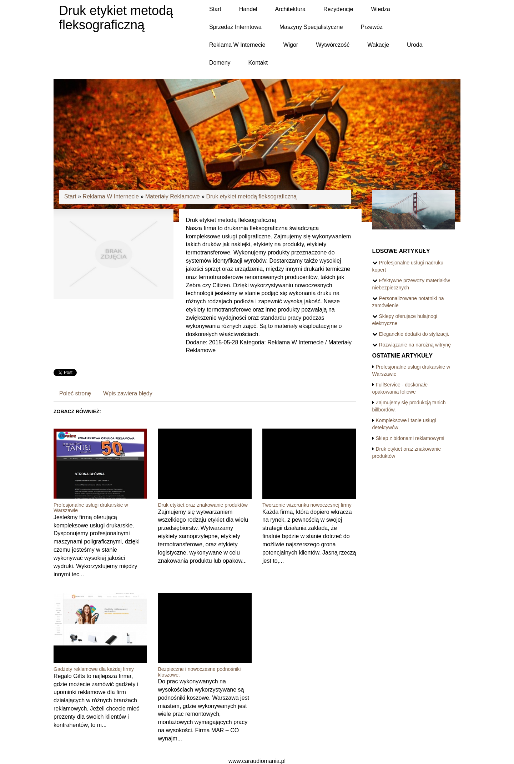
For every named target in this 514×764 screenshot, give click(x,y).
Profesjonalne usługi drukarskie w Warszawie (91, 507)
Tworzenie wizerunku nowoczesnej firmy (307, 505)
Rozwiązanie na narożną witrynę (415, 345)
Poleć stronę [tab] (75, 393)
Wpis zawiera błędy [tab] (127, 393)
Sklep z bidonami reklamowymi (410, 438)
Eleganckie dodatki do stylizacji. (414, 334)
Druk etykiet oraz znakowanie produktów (202, 505)
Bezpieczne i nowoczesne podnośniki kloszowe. (199, 671)
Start (70, 196)
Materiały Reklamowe (172, 196)
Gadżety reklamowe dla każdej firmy (94, 669)
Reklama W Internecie (111, 196)
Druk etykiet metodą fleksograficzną (251, 196)
